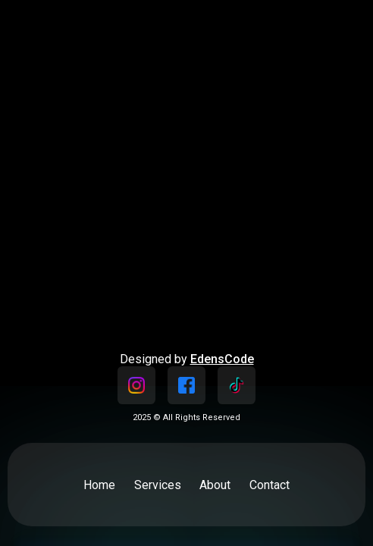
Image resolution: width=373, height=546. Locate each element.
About (214, 485)
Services (157, 485)
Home (99, 485)
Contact (269, 485)
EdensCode (222, 359)
